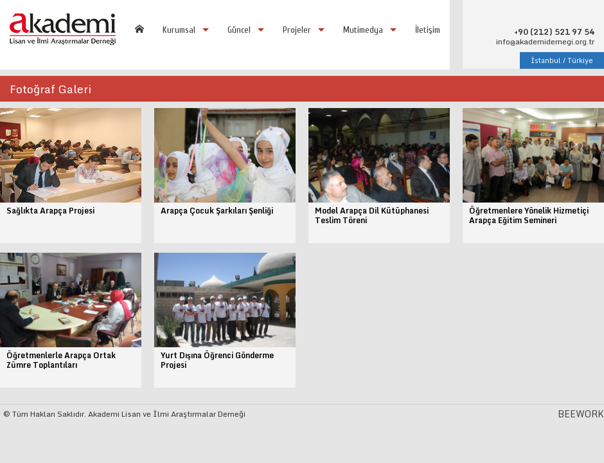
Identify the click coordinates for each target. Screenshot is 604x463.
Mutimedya (363, 29)
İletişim (427, 29)
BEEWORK (581, 414)
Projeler (297, 29)
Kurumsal (179, 29)
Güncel (239, 29)
